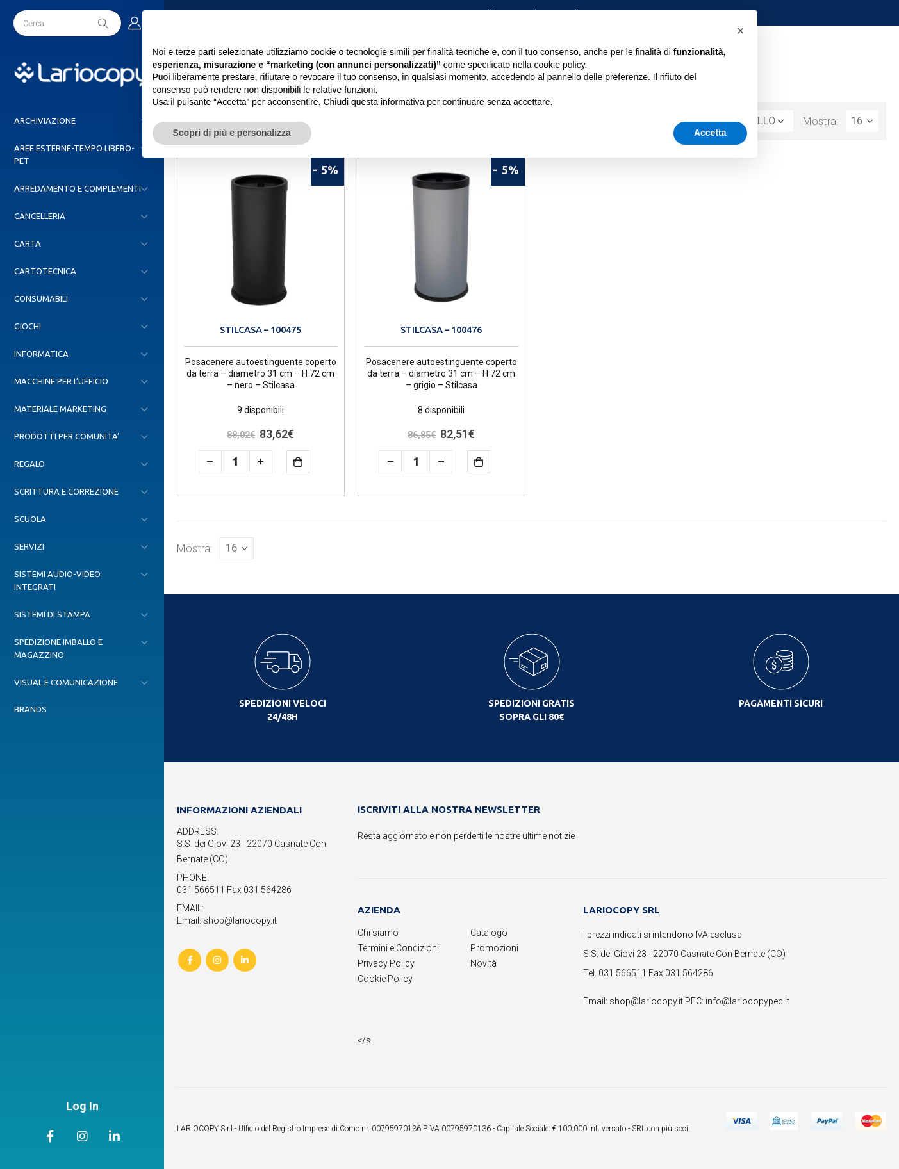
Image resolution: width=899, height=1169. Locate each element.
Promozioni (494, 948)
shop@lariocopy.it (646, 1001)
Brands (30, 709)
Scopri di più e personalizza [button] (232, 132)
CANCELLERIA (39, 215)
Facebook (189, 960)
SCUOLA (30, 518)
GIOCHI (27, 326)
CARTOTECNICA (45, 270)
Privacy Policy (386, 963)
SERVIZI (29, 546)
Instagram (217, 960)
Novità (483, 963)
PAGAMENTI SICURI (781, 703)
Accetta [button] (710, 132)
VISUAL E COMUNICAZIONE (66, 682)
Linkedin (244, 960)
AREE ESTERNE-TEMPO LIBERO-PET (74, 154)
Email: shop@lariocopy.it (227, 920)
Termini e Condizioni (398, 948)
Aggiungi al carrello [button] (307, 461)
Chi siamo (378, 933)
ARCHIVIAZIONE (45, 120)
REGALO (29, 463)
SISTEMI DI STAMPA (52, 614)
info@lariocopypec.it (747, 1001)
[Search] (104, 23)
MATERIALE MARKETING (60, 408)
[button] (740, 30)
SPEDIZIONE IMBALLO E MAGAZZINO (58, 648)
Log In (82, 1106)
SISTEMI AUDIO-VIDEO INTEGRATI (57, 580)
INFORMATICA (41, 353)
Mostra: (821, 121)
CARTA (27, 243)
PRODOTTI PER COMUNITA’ (66, 436)
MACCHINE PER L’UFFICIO (61, 381)
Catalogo (488, 933)
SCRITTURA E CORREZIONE (66, 491)
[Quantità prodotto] (235, 461)
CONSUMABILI (41, 298)
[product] (261, 237)
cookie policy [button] (559, 65)
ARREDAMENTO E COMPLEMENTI (77, 188)
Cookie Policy (385, 979)
